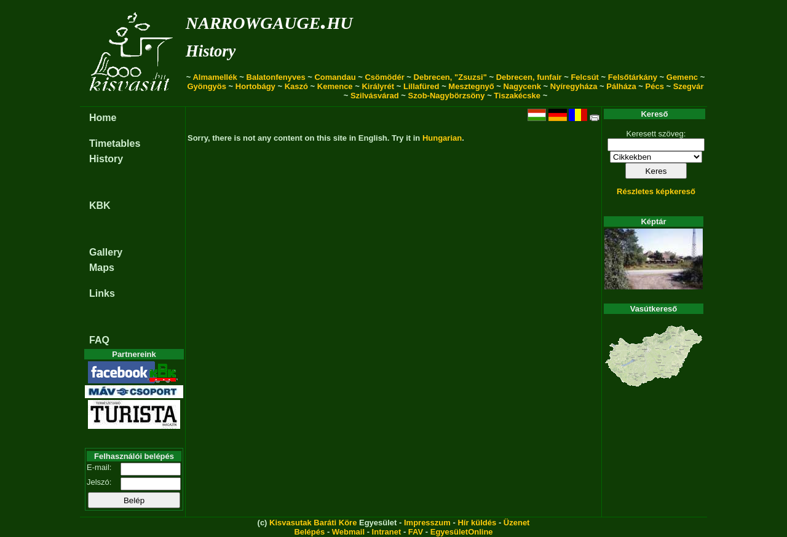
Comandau (334, 77)
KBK (100, 205)
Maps (101, 267)
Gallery (105, 252)
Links (102, 293)
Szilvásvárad (374, 95)
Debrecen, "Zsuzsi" (450, 77)
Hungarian (442, 138)
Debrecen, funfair (529, 77)
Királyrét (378, 86)
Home (102, 117)
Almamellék (214, 77)
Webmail (348, 531)
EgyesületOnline (461, 531)
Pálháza (621, 86)
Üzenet (517, 522)
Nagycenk (522, 86)
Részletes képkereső (656, 191)
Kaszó (296, 86)
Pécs (655, 86)
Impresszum (427, 522)
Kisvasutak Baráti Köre (313, 522)
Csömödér (384, 77)
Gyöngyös (206, 86)
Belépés (309, 531)
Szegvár (688, 86)
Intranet (386, 531)
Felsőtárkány (632, 77)
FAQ (99, 340)
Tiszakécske (517, 95)
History (210, 51)
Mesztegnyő (471, 86)
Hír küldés (476, 522)
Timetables (114, 143)
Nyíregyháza (574, 86)
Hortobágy (255, 86)
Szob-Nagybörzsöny (446, 95)
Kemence (335, 86)
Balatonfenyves (276, 77)
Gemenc (682, 77)
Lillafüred (421, 86)
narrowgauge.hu (269, 20)
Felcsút (585, 77)
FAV (415, 531)
